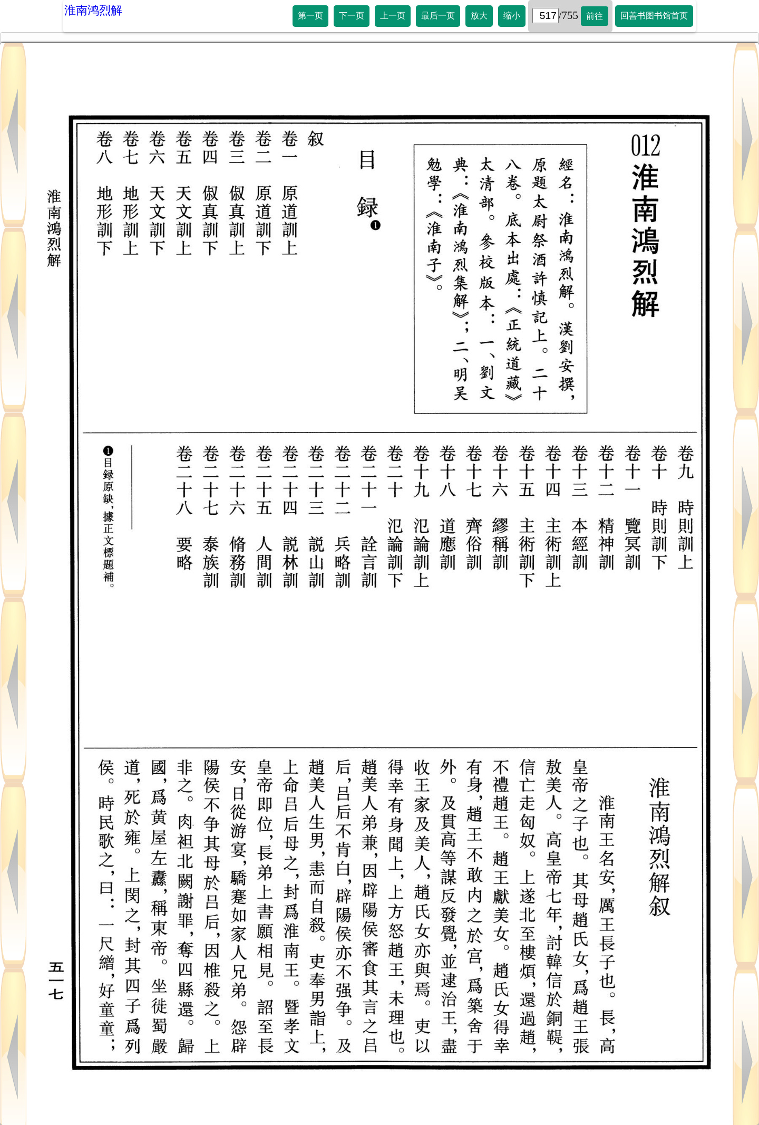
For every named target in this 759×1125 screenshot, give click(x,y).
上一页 (392, 15)
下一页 (351, 15)
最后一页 (438, 15)
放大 (479, 15)
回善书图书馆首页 (654, 15)
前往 (594, 16)
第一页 (310, 15)
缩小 (511, 15)
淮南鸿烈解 (93, 10)
